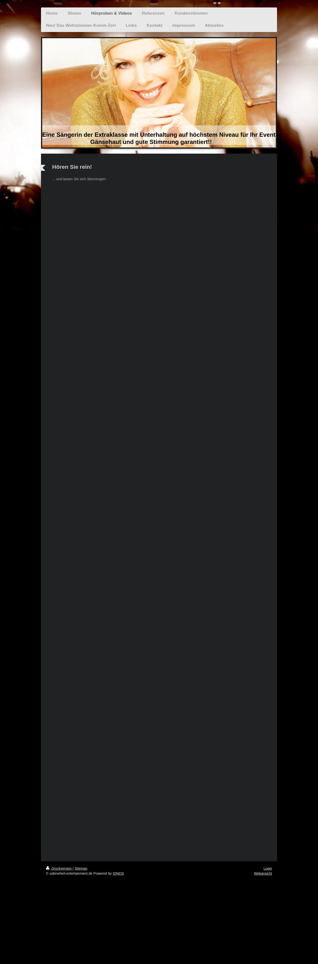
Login (268, 868)
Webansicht (263, 873)
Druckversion (59, 868)
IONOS (118, 873)
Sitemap (81, 868)
